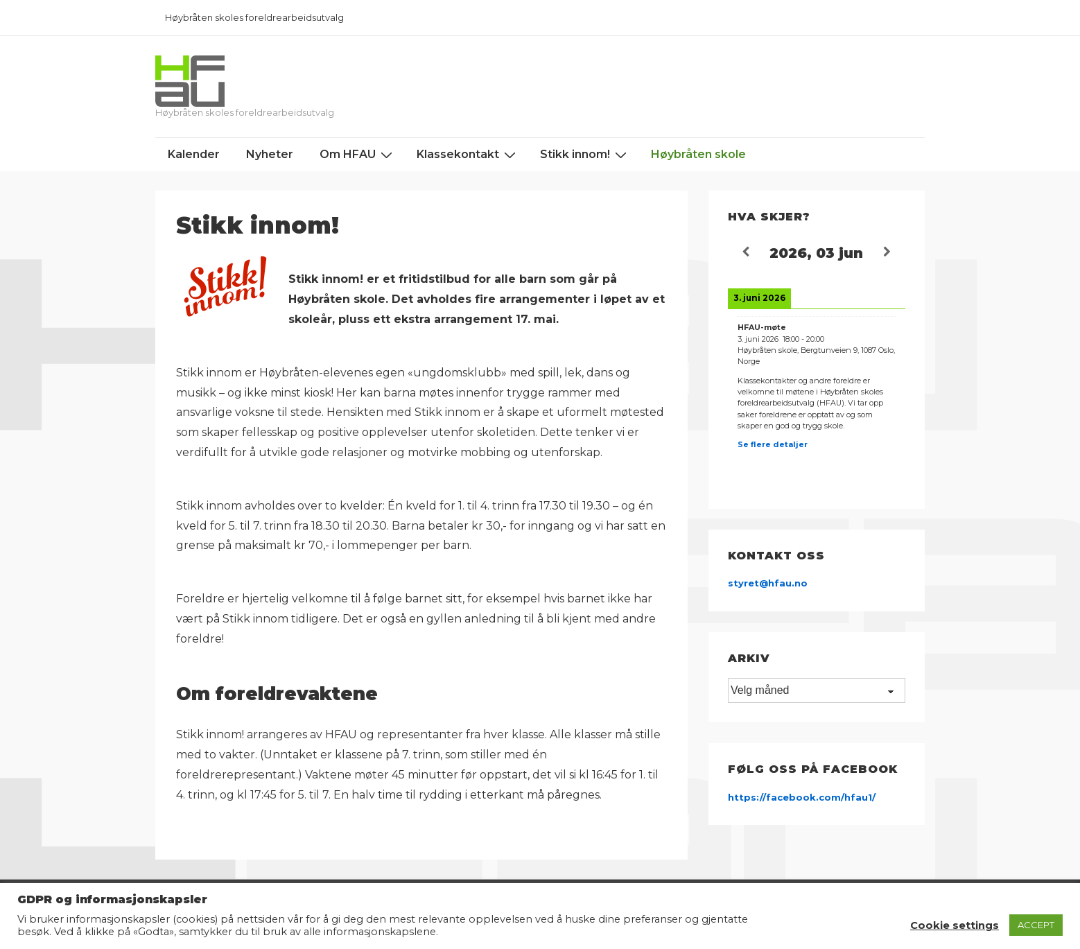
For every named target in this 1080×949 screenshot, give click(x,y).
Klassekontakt (468, 154)
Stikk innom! (585, 154)
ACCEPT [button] (1036, 924)
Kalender (194, 154)
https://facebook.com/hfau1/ (802, 797)
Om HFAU (358, 154)
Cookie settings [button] (954, 925)
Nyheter (269, 154)
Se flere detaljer (773, 444)
